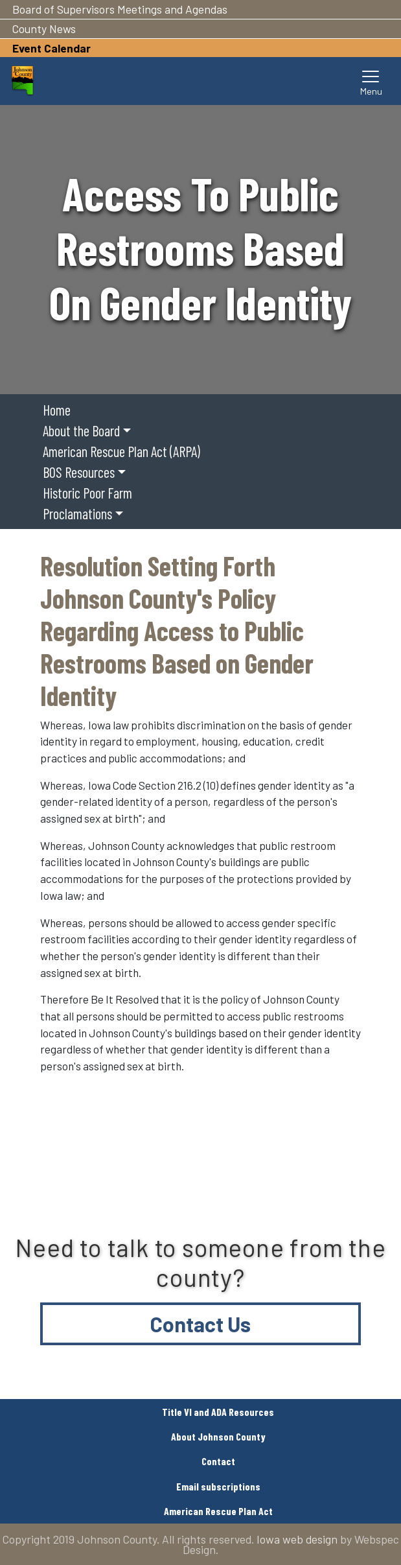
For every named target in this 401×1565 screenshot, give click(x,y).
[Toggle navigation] (371, 81)
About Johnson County (218, 1436)
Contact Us (200, 1324)
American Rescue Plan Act (218, 1511)
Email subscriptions (218, 1486)
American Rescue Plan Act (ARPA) (121, 451)
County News (44, 28)
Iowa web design (297, 1539)
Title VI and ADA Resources (218, 1412)
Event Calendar (51, 48)
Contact (218, 1461)
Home (57, 409)
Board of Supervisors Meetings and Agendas (119, 9)
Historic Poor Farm (87, 492)
